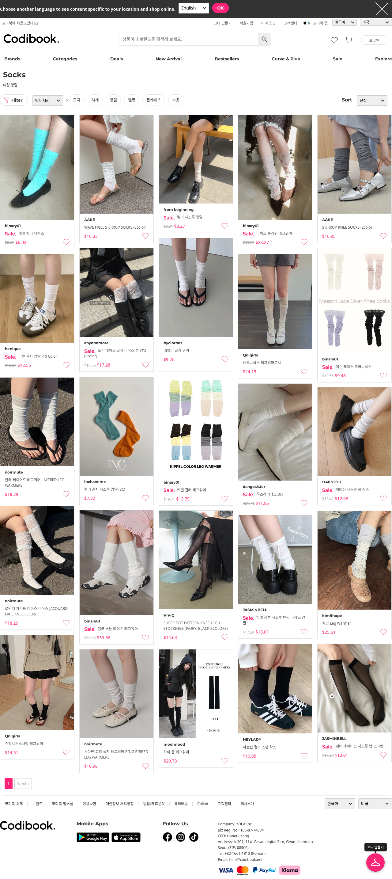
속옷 (175, 100)
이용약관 (89, 803)
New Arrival (169, 59)
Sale (337, 59)
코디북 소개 (14, 803)
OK (220, 8)
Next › (23, 783)
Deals (116, 59)
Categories (65, 59)
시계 (95, 100)
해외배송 (181, 803)
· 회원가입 (245, 23)
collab (202, 803)
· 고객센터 (289, 23)
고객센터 (224, 803)
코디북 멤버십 (62, 803)
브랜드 (37, 803)
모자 (77, 100)
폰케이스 (154, 100)
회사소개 (247, 803)
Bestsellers (227, 59)
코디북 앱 (320, 23)
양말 (113, 100)
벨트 (132, 100)
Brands (12, 59)
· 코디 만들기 (222, 23)
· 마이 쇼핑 (267, 23)
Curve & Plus (286, 59)
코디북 (31, 38)
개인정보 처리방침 (120, 803)
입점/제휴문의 (154, 803)
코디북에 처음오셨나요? (20, 23)
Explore (383, 59)
